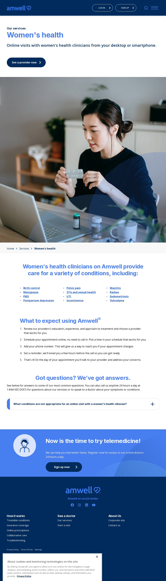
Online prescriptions (18, 530)
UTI (69, 296)
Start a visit (64, 525)
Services (25, 248)
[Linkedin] (86, 505)
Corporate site (116, 520)
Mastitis (115, 288)
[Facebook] (72, 505)
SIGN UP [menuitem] (128, 7)
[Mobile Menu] (154, 8)
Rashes (114, 292)
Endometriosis (119, 296)
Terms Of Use (27, 549)
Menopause (30, 292)
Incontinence (75, 300)
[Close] (97, 563)
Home (12, 248)
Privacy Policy (13, 549)
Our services (65, 520)
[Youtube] (93, 505)
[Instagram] (79, 505)
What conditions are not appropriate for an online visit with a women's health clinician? (70, 404)
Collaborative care (17, 535)
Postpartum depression (38, 300)
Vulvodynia (117, 300)
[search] (146, 8)
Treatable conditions (18, 520)
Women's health (44, 248)
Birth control (31, 288)
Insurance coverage (18, 525)
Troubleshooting (16, 540)
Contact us (114, 525)
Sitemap (38, 549)
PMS (26, 296)
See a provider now (27, 62)
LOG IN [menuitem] (106, 7)
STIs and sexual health (81, 292)
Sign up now (66, 467)
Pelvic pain (74, 288)
